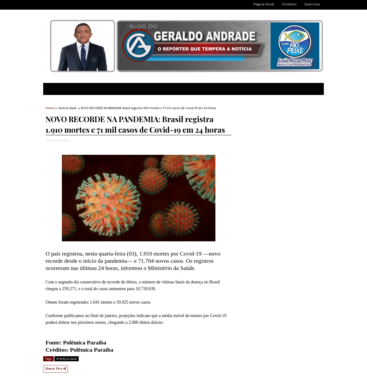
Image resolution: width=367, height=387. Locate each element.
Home (50, 108)
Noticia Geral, (59, 140)
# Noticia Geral (66, 359)
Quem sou (312, 4)
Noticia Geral (67, 108)
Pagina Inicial (263, 4)
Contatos (289, 4)
